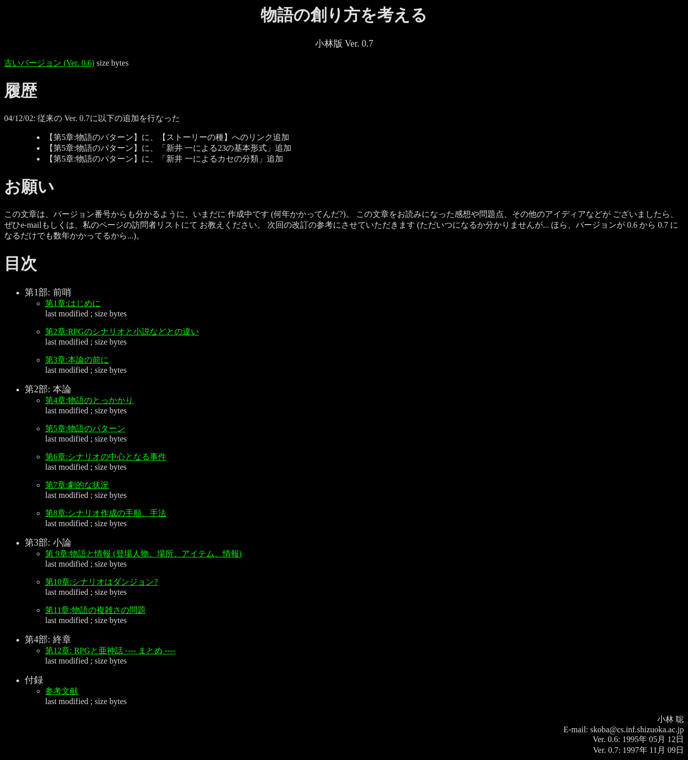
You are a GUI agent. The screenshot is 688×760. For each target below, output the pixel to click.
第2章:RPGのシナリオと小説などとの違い (122, 331)
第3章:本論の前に (77, 359)
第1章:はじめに (73, 303)
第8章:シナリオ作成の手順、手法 (105, 513)
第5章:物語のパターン (85, 428)
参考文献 (61, 691)
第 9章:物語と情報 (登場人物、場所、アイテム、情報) (143, 553)
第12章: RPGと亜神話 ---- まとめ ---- (110, 650)
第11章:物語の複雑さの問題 (95, 610)
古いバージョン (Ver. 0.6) (49, 62)
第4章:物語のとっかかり (89, 400)
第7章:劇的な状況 (77, 485)
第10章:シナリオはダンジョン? (101, 581)
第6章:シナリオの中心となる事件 (105, 456)
